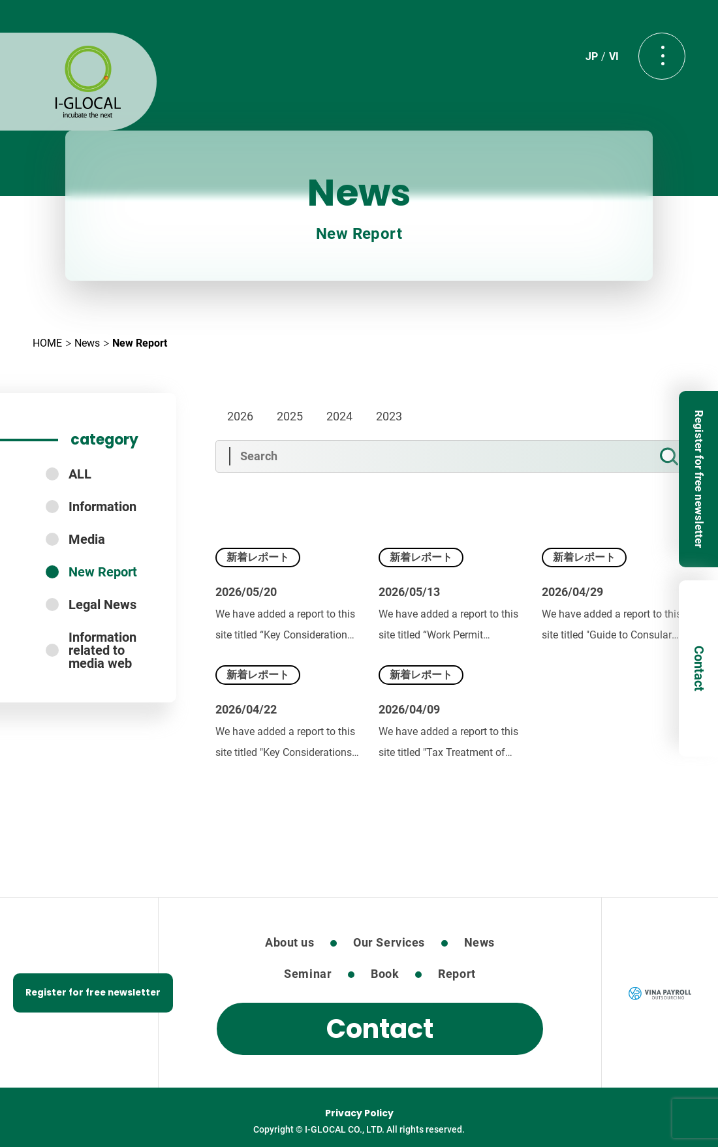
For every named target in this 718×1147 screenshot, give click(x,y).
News (87, 343)
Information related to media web (102, 650)
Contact (699, 668)
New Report (103, 571)
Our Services (388, 942)
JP (591, 56)
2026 (240, 416)
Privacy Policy (359, 1113)
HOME (47, 343)
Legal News (102, 604)
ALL (80, 473)
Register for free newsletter (699, 479)
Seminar (308, 974)
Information (102, 506)
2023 (389, 416)
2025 (290, 416)
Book (385, 974)
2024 (339, 416)
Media (87, 539)
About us (289, 942)
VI (614, 56)
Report (456, 974)
